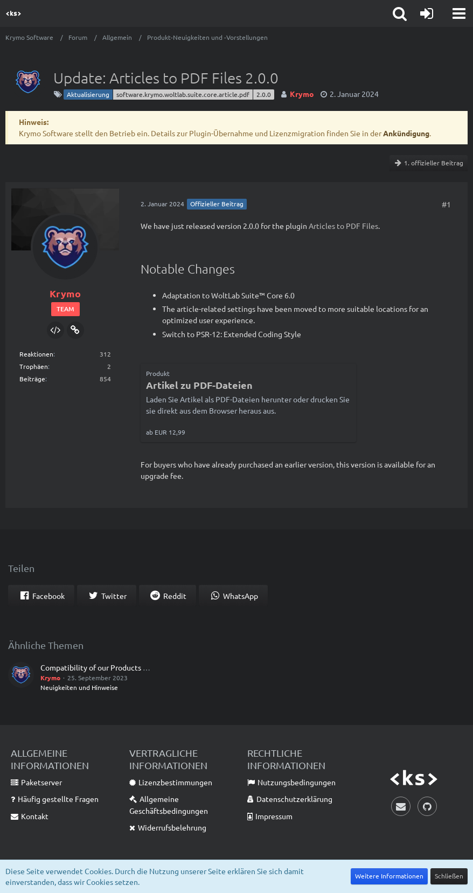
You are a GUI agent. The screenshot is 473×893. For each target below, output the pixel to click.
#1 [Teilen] (446, 204)
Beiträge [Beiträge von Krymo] (32, 378)
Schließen (449, 875)
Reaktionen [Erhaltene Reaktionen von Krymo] (36, 354)
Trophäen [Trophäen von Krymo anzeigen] (33, 366)
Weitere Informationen (389, 875)
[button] (459, 13)
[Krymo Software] (13, 13)
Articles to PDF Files (343, 226)
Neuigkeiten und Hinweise (79, 687)
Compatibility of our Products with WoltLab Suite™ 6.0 (133, 667)
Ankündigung (406, 133)
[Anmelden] (426, 13)
